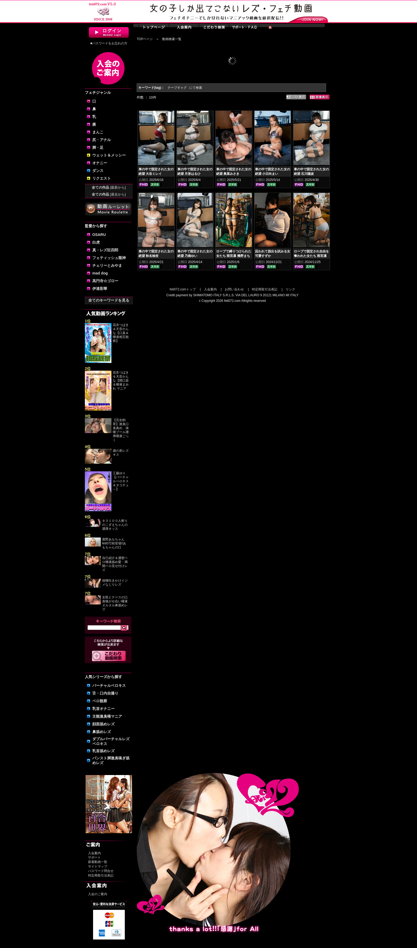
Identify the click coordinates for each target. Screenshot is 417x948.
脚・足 (97, 147)
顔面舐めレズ (103, 724)
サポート (94, 857)
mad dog (100, 273)
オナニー (99, 163)
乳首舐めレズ (103, 751)
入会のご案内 (97, 894)
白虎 (96, 242)
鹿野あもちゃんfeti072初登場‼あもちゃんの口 (114, 543)
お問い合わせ (234, 289)
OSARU (99, 234)
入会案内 (94, 853)
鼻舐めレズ (101, 732)
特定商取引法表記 (101, 875)
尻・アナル (101, 140)
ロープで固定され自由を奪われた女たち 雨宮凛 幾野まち (311, 255)
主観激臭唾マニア (107, 716)
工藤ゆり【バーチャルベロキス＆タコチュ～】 (121, 481)
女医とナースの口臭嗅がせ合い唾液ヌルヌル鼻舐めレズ (115, 603)
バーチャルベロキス (109, 685)
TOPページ (145, 39)
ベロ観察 (99, 701)
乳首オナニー (103, 708)
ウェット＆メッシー (109, 155)
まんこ (97, 132)
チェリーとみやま (107, 265)
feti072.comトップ (183, 289)
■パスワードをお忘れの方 (108, 43)
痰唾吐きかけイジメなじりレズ (115, 582)
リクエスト (101, 178)
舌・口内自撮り (105, 693)
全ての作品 (109, 187)
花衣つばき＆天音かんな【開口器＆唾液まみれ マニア (121, 380)
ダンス (97, 170)
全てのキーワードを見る (108, 300)
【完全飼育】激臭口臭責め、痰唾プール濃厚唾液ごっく (121, 430)
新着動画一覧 (97, 862)
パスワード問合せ (101, 871)
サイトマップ (97, 866)
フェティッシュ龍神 (109, 258)
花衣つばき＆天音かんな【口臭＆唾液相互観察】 (121, 333)
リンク (290, 289)
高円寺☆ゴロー (105, 281)
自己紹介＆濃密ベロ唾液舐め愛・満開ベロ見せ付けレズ (115, 564)
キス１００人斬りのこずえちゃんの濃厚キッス (115, 525)
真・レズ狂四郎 (105, 250)
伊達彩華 (99, 288)
